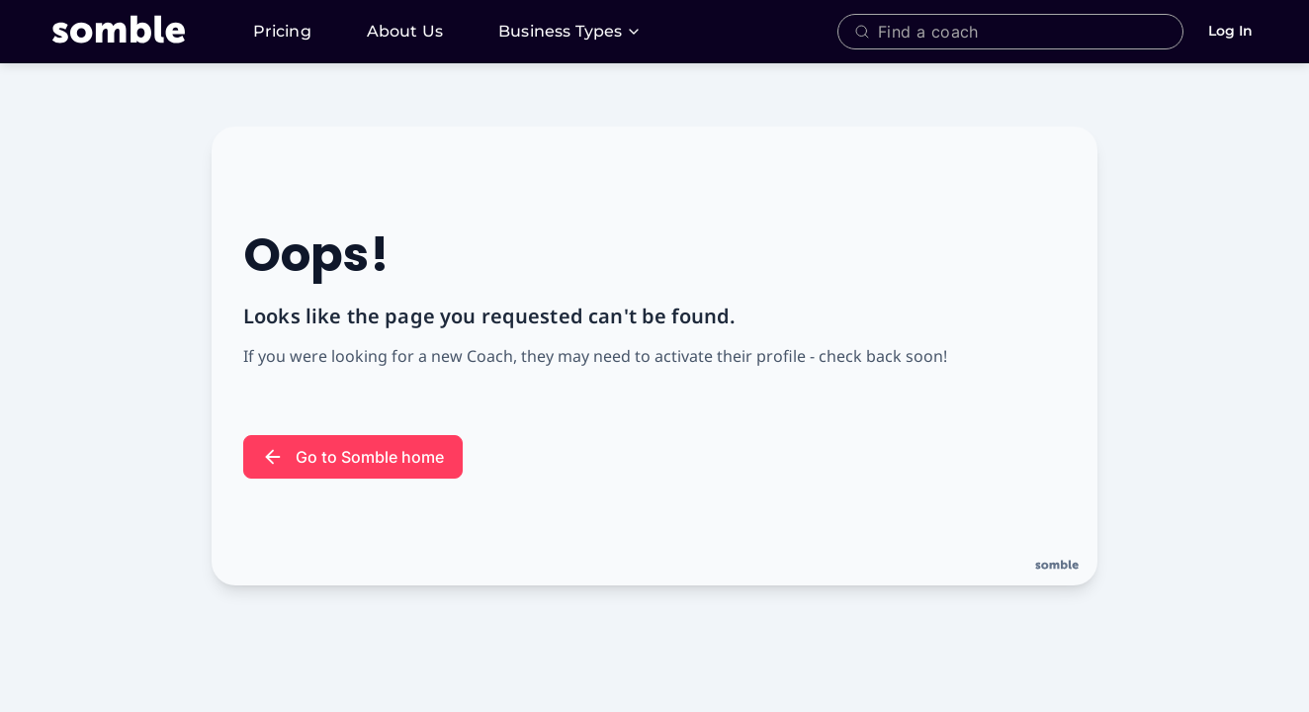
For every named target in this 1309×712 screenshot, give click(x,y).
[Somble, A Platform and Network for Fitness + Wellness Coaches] (142, 31)
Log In (1230, 31)
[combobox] (1025, 31)
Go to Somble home (353, 457)
